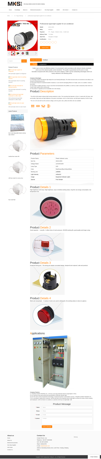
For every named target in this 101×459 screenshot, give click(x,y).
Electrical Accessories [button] (36, 9)
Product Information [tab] (37, 60)
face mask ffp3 (11, 201)
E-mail (38, 415)
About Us (25, 9)
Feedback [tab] (47, 60)
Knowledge (17, 9)
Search (24, 61)
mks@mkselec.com (45, 446)
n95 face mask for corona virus (15, 178)
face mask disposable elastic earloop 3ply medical (17, 133)
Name (38, 407)
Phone (38, 411)
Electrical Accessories (12, 443)
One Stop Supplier (49, 9)
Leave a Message (47, 427)
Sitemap (76, 437)
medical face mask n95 (13, 156)
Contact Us (74, 9)
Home (10, 9)
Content (37, 418)
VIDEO (58, 9)
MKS (8, 15)
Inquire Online (45, 47)
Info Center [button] (66, 9)
